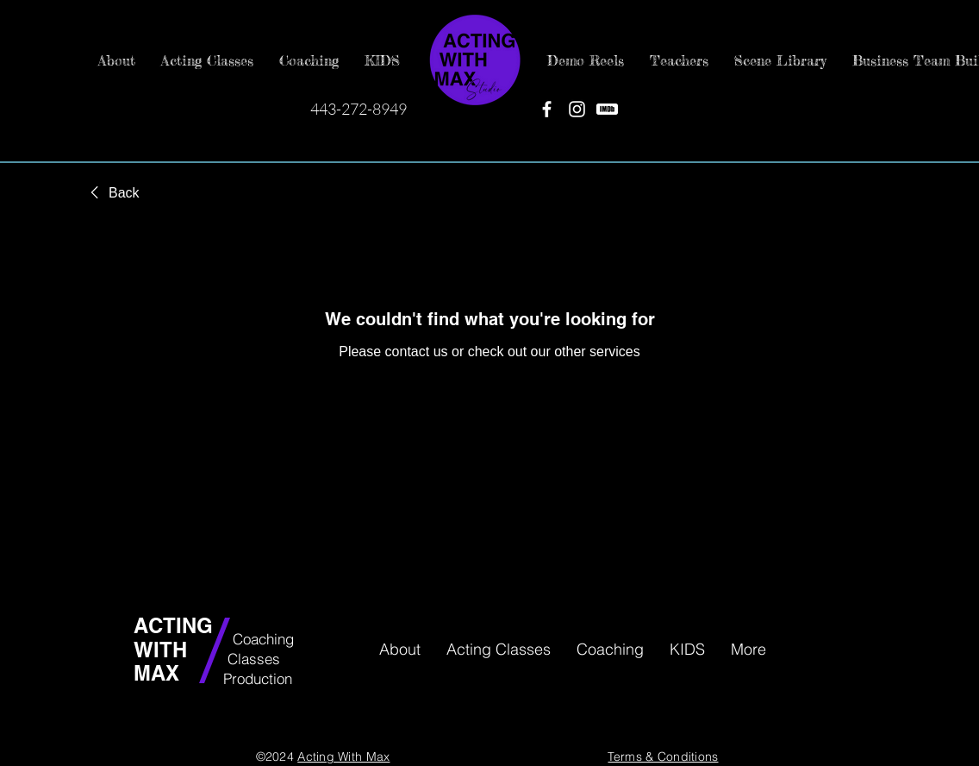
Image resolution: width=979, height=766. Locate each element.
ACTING (176, 625)
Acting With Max (343, 756)
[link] (112, 193)
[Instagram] (577, 109)
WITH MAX (160, 661)
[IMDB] (607, 109)
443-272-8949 (358, 108)
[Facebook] (547, 109)
